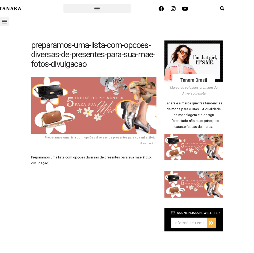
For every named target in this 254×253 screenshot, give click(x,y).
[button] (96, 8)
